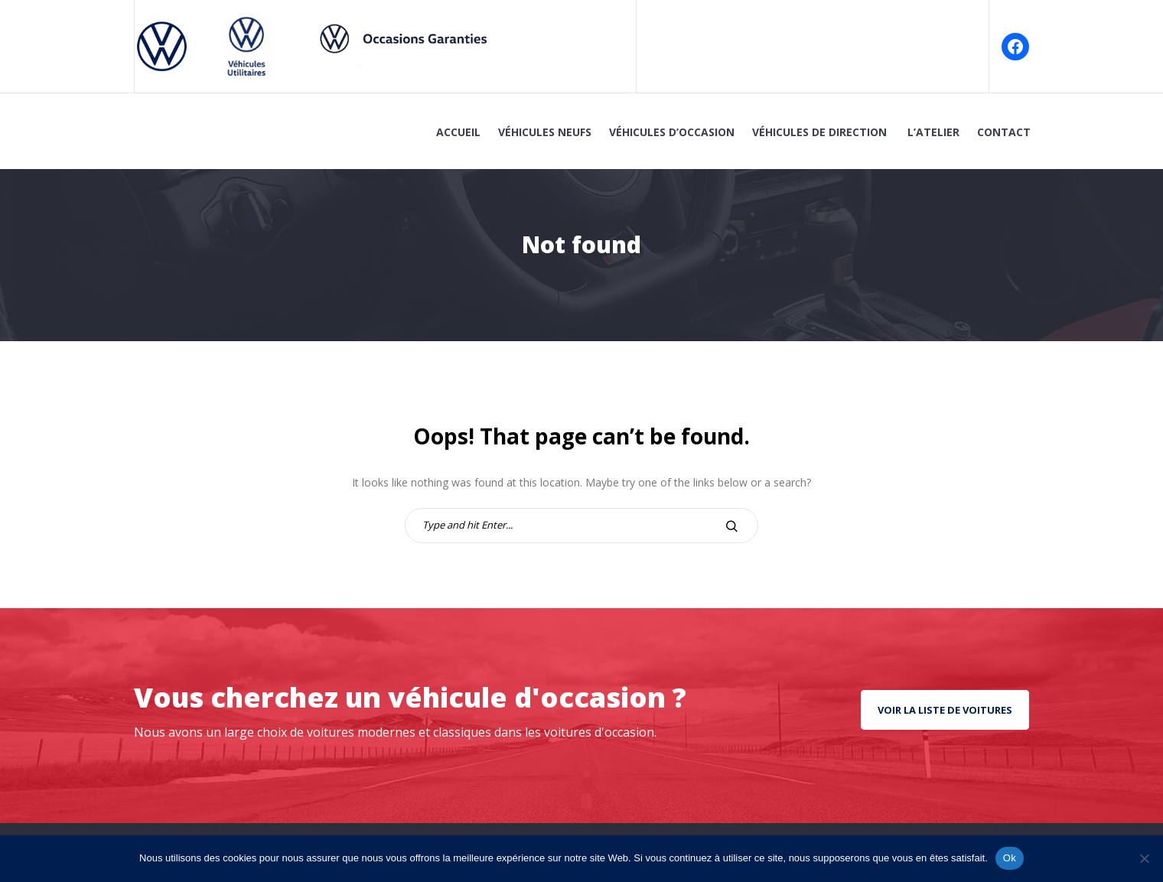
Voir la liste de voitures (945, 710)
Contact (1004, 132)
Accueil (458, 132)
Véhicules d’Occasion (672, 132)
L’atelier (933, 132)
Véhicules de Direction (821, 132)
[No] (1144, 858)
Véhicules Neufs (544, 132)
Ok (1009, 858)
